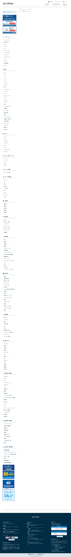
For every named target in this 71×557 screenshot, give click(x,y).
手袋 (4, 87)
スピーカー (5, 403)
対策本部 (5, 210)
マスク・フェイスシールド (7, 252)
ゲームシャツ (6, 46)
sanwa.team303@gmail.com (59, 548)
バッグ (5, 147)
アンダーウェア (6, 54)
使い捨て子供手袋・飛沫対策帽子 (8, 254)
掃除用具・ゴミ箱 (6, 434)
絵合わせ (5, 356)
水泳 (4, 192)
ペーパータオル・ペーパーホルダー (9, 269)
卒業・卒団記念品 (6, 121)
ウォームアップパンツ (7, 52)
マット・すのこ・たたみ (7, 382)
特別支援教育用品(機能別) (7, 462)
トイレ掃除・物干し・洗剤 (7, 440)
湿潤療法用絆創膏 (6, 278)
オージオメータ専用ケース (7, 336)
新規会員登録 (50, 1)
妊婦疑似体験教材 (6, 460)
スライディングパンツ (7, 89)
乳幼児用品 (5, 416)
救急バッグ (5, 293)
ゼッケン (5, 44)
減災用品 (5, 212)
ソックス (5, 93)
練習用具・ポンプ (6, 42)
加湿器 (5, 391)
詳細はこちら (11, 539)
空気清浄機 (5, 393)
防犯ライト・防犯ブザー (7, 228)
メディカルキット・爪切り (7, 297)
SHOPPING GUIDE (56, 5)
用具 (4, 104)
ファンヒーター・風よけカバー (8, 395)
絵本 (4, 358)
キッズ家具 (5, 376)
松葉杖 (5, 310)
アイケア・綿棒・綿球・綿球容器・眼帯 (9, 289)
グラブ (5, 74)
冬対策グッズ (6, 129)
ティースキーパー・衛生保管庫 (8, 332)
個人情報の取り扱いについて (32, 554)
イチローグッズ (6, 123)
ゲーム (5, 354)
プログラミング (6, 343)
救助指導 (5, 208)
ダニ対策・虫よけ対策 (7, 436)
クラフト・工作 (6, 352)
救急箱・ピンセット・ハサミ (8, 295)
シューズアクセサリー (7, 149)
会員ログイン (57, 1)
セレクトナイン (6, 125)
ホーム (20, 8)
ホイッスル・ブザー (6, 230)
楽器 (4, 362)
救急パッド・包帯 (6, 280)
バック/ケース (6, 102)
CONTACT (65, 5)
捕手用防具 (5, 108)
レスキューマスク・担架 (7, 308)
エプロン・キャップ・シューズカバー (9, 260)
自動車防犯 (5, 232)
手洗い (5, 239)
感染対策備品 (6, 250)
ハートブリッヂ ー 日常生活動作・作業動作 (10, 454)
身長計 (5, 317)
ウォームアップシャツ (7, 50)
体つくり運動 (6, 188)
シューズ (26, 9)
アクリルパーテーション (7, 248)
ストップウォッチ (6, 334)
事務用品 (5, 399)
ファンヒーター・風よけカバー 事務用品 (9, 397)
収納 (4, 378)
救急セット (5, 299)
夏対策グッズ (6, 127)
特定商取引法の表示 (40, 554)
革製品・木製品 (6, 112)
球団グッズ (5, 114)
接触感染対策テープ (6, 256)
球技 (4, 190)
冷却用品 (5, 291)
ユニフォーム (6, 85)
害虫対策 (5, 438)
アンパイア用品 (6, 110)
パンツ (5, 48)
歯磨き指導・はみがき (7, 330)
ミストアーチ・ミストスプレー (8, 423)
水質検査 (5, 432)
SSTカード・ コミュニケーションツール (9, 452)
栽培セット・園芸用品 (7, 410)
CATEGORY (47, 5)
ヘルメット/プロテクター (7, 106)
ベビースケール (6, 319)
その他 (5, 65)
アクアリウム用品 (6, 412)
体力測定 (5, 186)
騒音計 (5, 442)
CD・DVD (5, 360)
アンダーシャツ (6, 83)
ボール (5, 72)
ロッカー (5, 380)
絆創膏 (5, 276)
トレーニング (6, 194)
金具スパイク (30, 9)
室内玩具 (5, 350)
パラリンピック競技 (6, 456)
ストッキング (6, 91)
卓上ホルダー (6, 401)
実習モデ (5, 458)
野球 (23, 9)
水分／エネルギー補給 (7, 172)
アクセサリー (6, 61)
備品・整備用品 (6, 63)
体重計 (5, 321)
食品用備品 (5, 414)
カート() (65, 1)
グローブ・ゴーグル (6, 258)
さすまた (5, 219)
